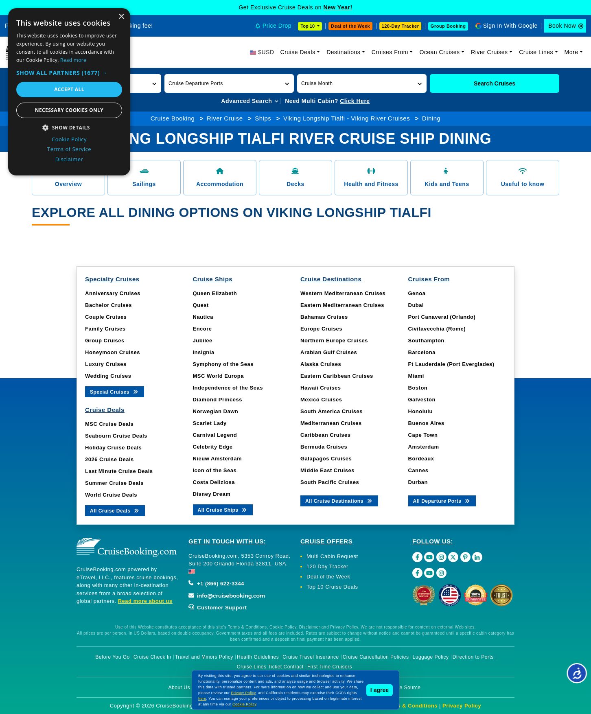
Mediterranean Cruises (331, 423)
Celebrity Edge (213, 447)
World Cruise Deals (111, 495)
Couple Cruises (106, 317)
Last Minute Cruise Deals (119, 471)
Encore (202, 329)
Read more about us (145, 601)
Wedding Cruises (108, 376)
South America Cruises (331, 411)
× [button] (121, 17)
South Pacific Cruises (329, 482)
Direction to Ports (473, 657)
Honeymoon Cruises (112, 352)
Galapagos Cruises (326, 459)
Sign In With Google (510, 25)
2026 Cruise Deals (109, 459)
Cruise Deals (297, 52)
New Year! (337, 7)
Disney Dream (212, 494)
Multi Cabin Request (332, 556)
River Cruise (225, 118)
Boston (418, 388)
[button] (229, 83)
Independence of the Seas (228, 388)
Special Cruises (114, 391)
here (202, 698)
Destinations (343, 52)
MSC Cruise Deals (109, 424)
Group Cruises (105, 340)
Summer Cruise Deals (114, 483)
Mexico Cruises (321, 399)
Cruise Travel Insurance (310, 657)
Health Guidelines (258, 657)
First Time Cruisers (329, 667)
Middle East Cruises (327, 470)
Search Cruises (494, 83)
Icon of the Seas (215, 470)
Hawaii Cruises (320, 388)
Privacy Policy (461, 706)
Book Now (562, 25)
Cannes (418, 470)
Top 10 (308, 26)
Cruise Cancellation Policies (376, 657)
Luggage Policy (431, 657)
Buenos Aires (426, 423)
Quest (201, 305)
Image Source (404, 687)
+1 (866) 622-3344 (216, 583)
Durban (418, 482)
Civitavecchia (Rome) (437, 329)
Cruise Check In (152, 657)
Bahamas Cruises (324, 317)
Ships (263, 118)
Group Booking (448, 26)
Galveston (422, 399)
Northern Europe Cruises (334, 340)
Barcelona (422, 352)
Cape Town (423, 435)
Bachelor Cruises (108, 305)
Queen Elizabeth (215, 293)
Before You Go (112, 657)
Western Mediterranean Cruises (342, 293)
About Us (179, 687)
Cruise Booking (173, 118)
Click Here (355, 101)
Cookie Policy (244, 704)
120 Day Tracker (327, 566)
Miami (416, 376)
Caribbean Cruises (325, 435)
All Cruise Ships (223, 509)
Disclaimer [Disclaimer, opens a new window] (69, 159)
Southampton (426, 340)
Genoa (417, 293)
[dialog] (69, 91)
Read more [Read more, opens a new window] (73, 60)
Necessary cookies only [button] (69, 110)
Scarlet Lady (210, 423)
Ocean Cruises (439, 52)
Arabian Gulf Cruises (328, 352)
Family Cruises (105, 329)
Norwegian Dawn (216, 411)
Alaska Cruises (320, 364)
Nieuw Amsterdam (217, 459)
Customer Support (217, 607)
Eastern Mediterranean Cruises (342, 305)
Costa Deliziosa (214, 482)
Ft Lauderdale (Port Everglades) (451, 364)
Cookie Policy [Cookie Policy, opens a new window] (69, 139)
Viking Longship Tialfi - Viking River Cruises (346, 118)
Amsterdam (423, 447)
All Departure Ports (442, 500)
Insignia (204, 352)
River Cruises (489, 52)
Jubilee (202, 340)
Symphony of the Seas (223, 364)
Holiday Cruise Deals (113, 448)
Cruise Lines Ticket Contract (270, 667)
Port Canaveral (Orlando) (442, 317)
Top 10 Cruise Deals (332, 587)
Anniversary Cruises (112, 293)
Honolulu (420, 411)
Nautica (203, 317)
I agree (379, 690)
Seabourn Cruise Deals (116, 436)
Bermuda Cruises (323, 447)
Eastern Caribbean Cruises (336, 376)
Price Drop (277, 25)
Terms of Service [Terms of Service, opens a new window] (69, 149)
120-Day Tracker (400, 26)
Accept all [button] (69, 89)
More (571, 52)
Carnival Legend (215, 435)
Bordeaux (421, 459)
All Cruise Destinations (339, 500)
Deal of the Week (350, 26)
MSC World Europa (218, 376)
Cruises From (390, 52)
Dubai (416, 305)
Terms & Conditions (411, 706)
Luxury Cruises (106, 364)
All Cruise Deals (115, 510)
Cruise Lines (536, 52)
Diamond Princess (217, 399)
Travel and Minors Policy (204, 657)
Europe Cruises (321, 329)
